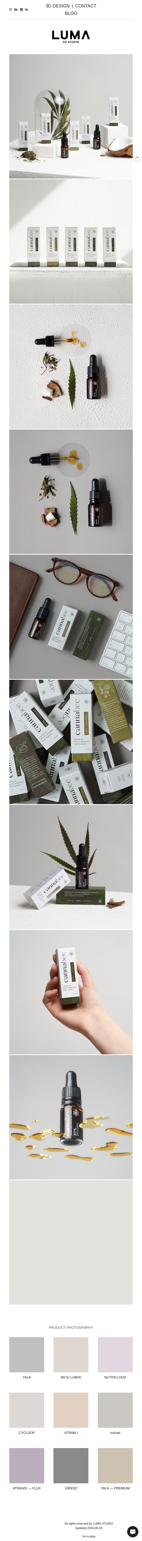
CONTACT (85, 5)
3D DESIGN (58, 5)
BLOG (71, 13)
